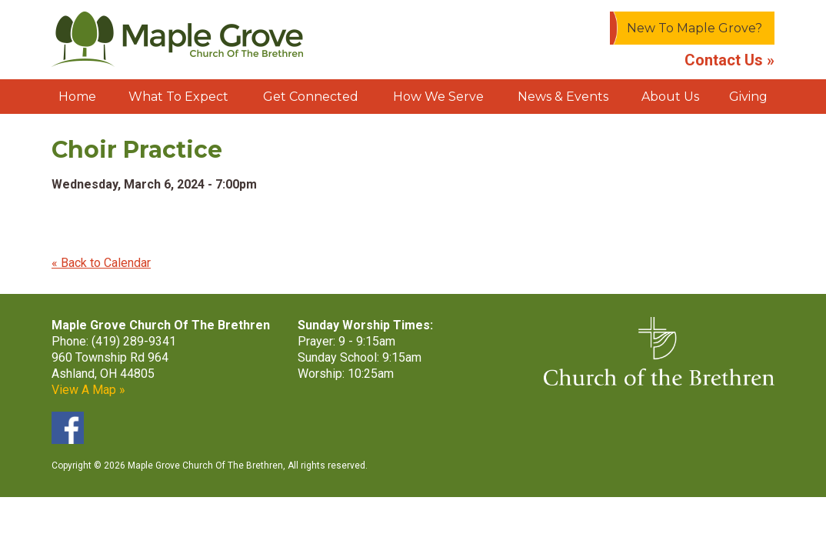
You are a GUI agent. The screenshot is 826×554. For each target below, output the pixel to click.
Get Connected (310, 96)
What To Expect (178, 96)
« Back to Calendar (101, 262)
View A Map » (88, 389)
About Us (670, 96)
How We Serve (438, 96)
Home (77, 96)
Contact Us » (729, 60)
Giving (748, 96)
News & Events (563, 96)
